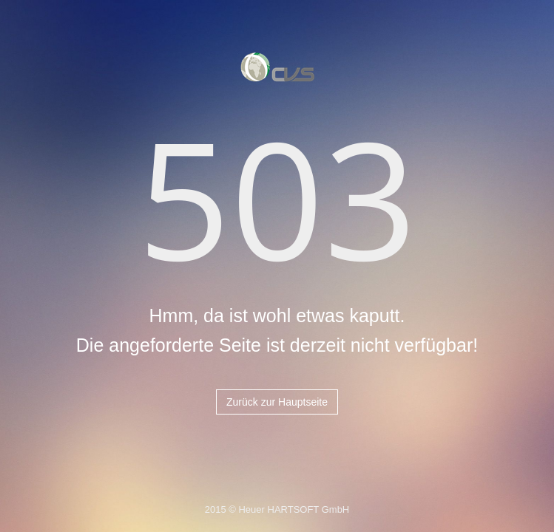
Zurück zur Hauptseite (277, 402)
